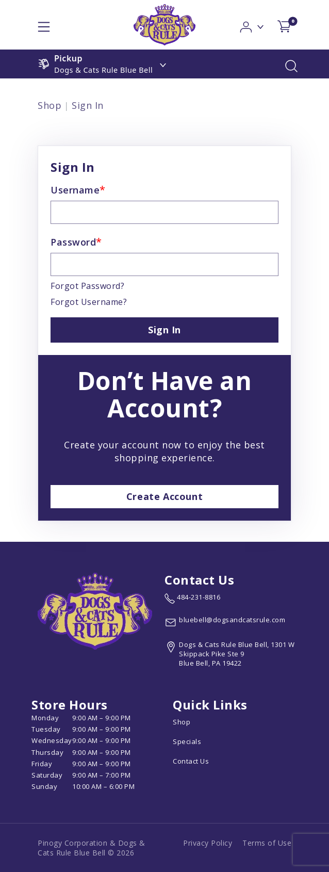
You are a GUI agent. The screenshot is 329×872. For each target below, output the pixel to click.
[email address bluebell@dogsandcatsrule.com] (224, 622)
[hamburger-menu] (44, 25)
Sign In (88, 105)
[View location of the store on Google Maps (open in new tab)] (231, 654)
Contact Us (191, 761)
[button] (252, 24)
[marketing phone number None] (192, 598)
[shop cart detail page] (284, 24)
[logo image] (164, 25)
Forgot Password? (87, 286)
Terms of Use (266, 843)
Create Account (164, 496)
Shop (49, 105)
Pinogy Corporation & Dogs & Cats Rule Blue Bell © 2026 (91, 848)
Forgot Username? (89, 302)
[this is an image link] (95, 610)
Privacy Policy (207, 843)
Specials (187, 741)
